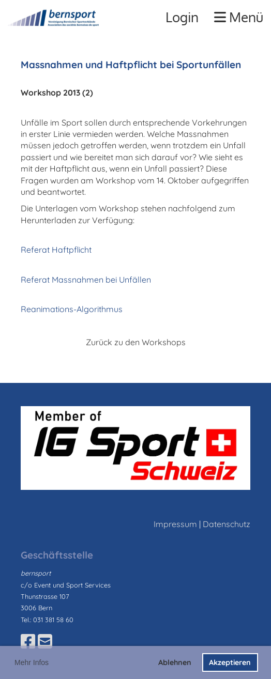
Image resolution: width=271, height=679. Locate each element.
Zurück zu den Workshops (136, 342)
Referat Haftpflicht (56, 249)
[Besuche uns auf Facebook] (28, 641)
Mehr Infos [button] (31, 662)
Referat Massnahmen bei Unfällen (86, 279)
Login (182, 16)
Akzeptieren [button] (230, 662)
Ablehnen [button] (174, 662)
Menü (238, 16)
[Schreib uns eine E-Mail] (45, 641)
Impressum (175, 524)
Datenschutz (226, 524)
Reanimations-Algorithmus (72, 309)
